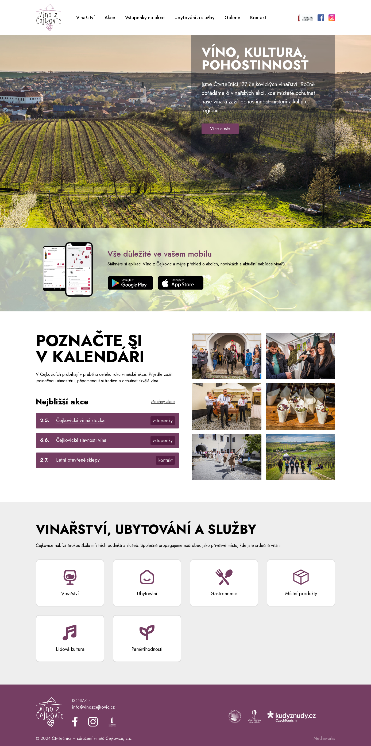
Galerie (232, 17)
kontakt (165, 460)
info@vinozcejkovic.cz (93, 707)
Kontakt (258, 17)
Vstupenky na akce (145, 17)
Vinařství (85, 17)
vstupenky (163, 420)
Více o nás (220, 129)
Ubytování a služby (195, 17)
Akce (110, 17)
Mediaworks (324, 738)
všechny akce (163, 402)
